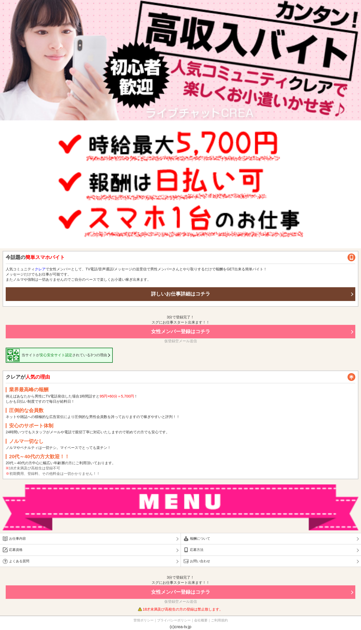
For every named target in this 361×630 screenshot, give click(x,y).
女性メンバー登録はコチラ (180, 331)
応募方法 (196, 550)
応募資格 (16, 550)
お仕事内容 (17, 538)
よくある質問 (19, 561)
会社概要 (201, 620)
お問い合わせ (200, 561)
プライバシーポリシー (174, 620)
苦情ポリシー (143, 620)
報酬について (200, 538)
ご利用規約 (219, 620)
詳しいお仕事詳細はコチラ (180, 294)
